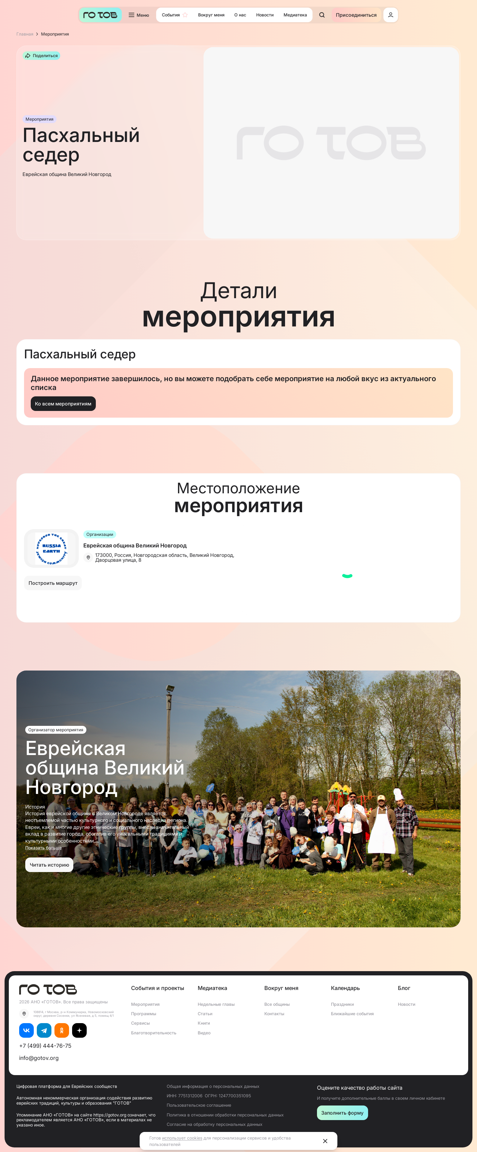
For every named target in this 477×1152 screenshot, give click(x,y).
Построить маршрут (53, 583)
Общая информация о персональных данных (213, 1086)
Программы (143, 1013)
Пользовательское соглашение (199, 1105)
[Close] (325, 1141)
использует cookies (182, 1137)
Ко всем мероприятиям (63, 404)
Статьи (205, 1013)
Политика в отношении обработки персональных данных (225, 1114)
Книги (204, 1023)
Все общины (277, 1004)
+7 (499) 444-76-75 (45, 1046)
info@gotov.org (39, 1058)
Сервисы (140, 1023)
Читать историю (49, 865)
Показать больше (43, 847)
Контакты (274, 1013)
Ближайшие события (352, 1013)
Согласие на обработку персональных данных (215, 1124)
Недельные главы (216, 1004)
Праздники (342, 1004)
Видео (204, 1032)
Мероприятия (145, 1004)
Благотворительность (153, 1032)
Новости (406, 1004)
